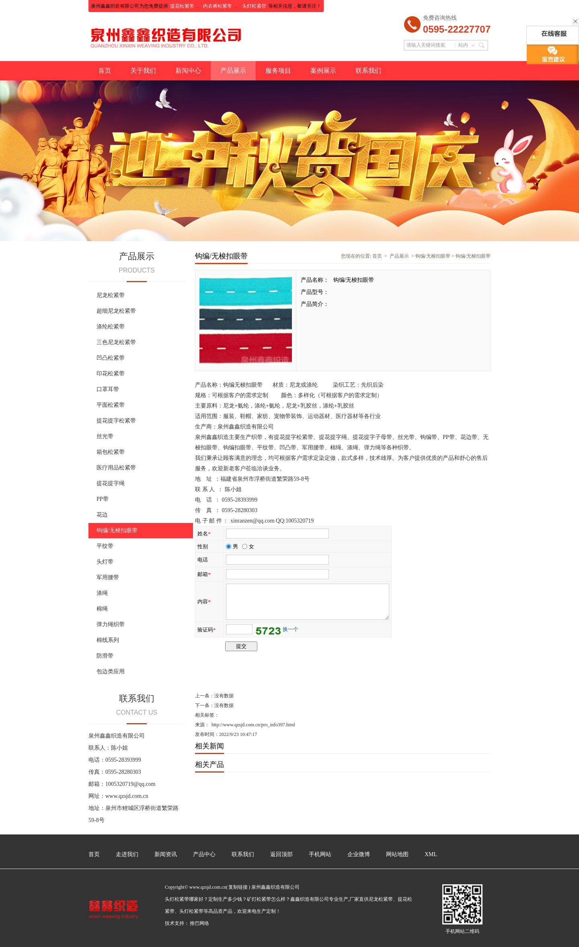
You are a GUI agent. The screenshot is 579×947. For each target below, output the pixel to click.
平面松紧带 (110, 405)
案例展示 (323, 70)
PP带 (102, 499)
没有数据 (224, 696)
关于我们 (143, 70)
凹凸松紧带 (110, 358)
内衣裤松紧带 (218, 6)
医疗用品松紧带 (116, 468)
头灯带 (104, 562)
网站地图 (397, 854)
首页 (104, 70)
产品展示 (233, 70)
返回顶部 (281, 854)
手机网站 (320, 854)
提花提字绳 (110, 483)
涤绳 (102, 593)
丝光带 (104, 436)
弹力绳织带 (110, 624)
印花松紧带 (110, 374)
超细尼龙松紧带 (116, 311)
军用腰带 (107, 577)
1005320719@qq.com (130, 784)
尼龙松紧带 (110, 295)
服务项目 (278, 70)
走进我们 (127, 854)
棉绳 (102, 609)
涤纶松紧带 (110, 327)
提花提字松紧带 (116, 421)
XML (431, 854)
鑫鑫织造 (217, 437)
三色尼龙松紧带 (116, 342)
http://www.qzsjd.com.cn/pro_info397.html (253, 725)
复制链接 (238, 887)
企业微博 (358, 854)
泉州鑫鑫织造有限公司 (246, 427)
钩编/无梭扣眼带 (117, 530)
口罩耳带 (107, 389)
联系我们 (368, 70)
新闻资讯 (165, 854)
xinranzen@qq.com (252, 521)
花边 (102, 515)
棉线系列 (107, 640)
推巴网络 (199, 923)
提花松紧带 (182, 6)
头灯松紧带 (254, 6)
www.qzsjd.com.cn (126, 796)
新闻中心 (188, 70)
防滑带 (104, 656)
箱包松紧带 (110, 452)
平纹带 (104, 546)
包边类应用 (110, 671)
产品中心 (204, 854)
